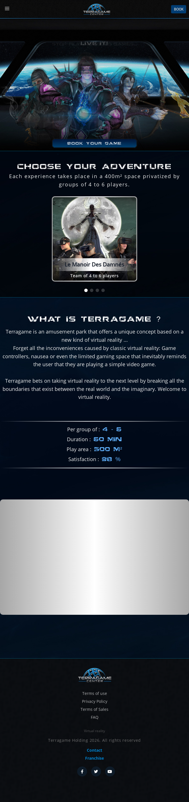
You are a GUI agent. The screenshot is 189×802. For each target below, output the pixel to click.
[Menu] (7, 8)
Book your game (94, 143)
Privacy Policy (94, 701)
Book (178, 9)
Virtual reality (94, 730)
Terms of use (94, 693)
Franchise (94, 758)
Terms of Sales (94, 709)
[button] (86, 290)
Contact (94, 750)
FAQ (94, 717)
